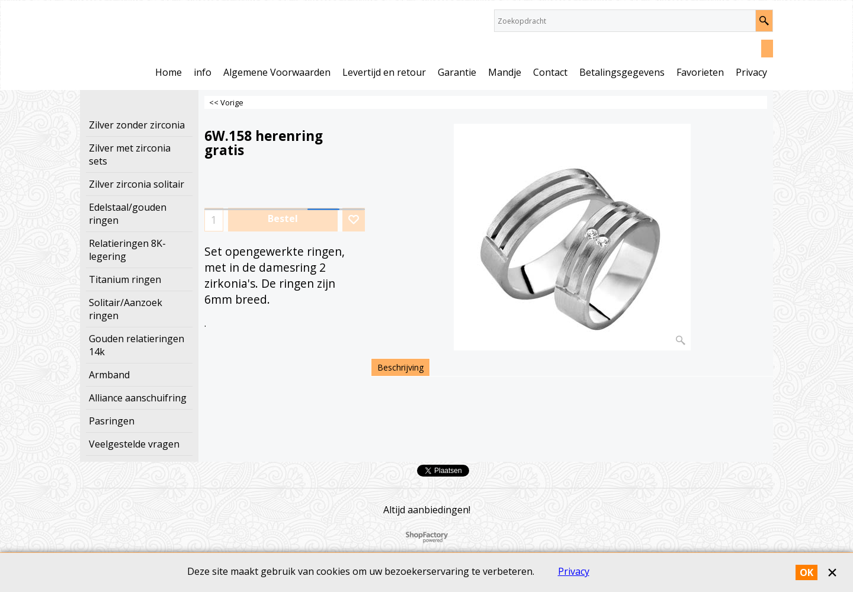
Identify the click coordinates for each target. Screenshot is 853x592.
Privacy (573, 571)
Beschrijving (400, 367)
